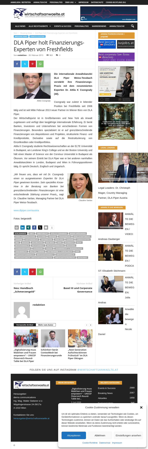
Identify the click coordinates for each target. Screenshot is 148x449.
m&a (17, 242)
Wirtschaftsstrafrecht (65, 257)
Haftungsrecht (31, 239)
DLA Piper (42, 236)
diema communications (25, 236)
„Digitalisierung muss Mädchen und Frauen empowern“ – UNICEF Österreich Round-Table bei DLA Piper (25, 355)
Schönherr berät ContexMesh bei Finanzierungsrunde (51, 352)
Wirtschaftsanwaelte (24, 254)
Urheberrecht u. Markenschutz (68, 248)
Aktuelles (102, 398)
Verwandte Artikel (24, 325)
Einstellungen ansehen (128, 435)
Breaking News (26, 33)
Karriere (70, 239)
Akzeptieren (73, 435)
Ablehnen (100, 435)
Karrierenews (99, 26)
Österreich (69, 242)
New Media (50, 242)
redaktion (21, 55)
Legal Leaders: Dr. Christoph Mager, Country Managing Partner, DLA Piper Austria (114, 192)
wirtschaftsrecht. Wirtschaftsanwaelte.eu (33, 257)
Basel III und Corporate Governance (78, 289)
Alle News (20, 26)
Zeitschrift (82, 257)
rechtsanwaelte (22, 245)
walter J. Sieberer (37, 251)
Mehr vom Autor (45, 325)
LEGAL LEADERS (108, 147)
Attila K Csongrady (59, 233)
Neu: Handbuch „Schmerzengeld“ (24, 289)
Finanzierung (65, 236)
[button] (141, 407)
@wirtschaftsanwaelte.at (98, 369)
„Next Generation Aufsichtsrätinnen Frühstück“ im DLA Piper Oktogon (77, 354)
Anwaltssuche (40, 2)
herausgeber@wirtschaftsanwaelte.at (31, 418)
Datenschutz (104, 443)
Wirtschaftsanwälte (65, 254)
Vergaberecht (21, 251)
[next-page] (90, 325)
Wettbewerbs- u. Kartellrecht (59, 251)
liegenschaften (83, 239)
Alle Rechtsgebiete (40, 26)
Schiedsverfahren (23, 248)
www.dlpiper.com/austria (26, 210)
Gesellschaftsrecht (81, 236)
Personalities (56, 2)
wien (77, 251)
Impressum (117, 443)
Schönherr (38, 248)
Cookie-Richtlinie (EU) (116, 2)
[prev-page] (86, 325)
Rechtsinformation (55, 245)
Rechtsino (71, 245)
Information (46, 239)
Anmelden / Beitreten (21, 2)
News (59, 242)
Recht (79, 242)
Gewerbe (18, 239)
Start (15, 33)
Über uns (70, 2)
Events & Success (62, 26)
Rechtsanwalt (38, 245)
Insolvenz (59, 239)
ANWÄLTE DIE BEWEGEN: (112, 207)
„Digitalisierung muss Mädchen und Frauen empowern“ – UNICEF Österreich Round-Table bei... (81, 393)
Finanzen (52, 236)
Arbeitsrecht (42, 233)
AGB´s (31, 233)
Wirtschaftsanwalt (45, 254)
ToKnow (49, 248)
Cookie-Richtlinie (90, 443)
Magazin (25, 242)
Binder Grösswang (78, 233)
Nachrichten (37, 242)
